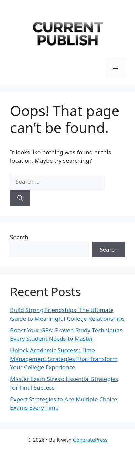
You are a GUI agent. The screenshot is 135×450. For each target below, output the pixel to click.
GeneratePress (90, 439)
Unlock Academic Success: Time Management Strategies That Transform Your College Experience (64, 358)
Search (19, 237)
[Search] (20, 198)
